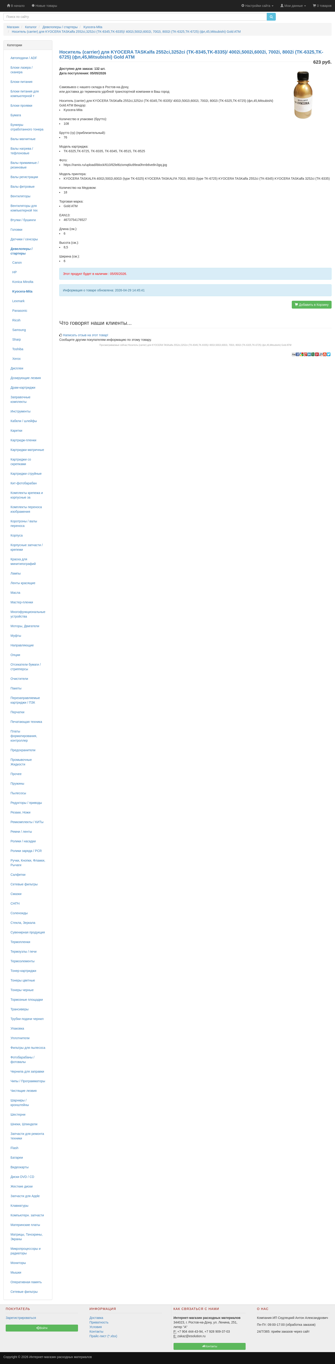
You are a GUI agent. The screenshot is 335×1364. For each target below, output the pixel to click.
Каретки (16, 430)
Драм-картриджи (23, 387)
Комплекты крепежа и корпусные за (27, 495)
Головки (16, 229)
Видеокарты (20, 1167)
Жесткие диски (22, 1186)
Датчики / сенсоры (24, 239)
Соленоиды (19, 913)
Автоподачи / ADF (24, 58)
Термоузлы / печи (24, 951)
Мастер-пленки (22, 602)
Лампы (16, 573)
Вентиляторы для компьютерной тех (24, 208)
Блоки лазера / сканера (21, 70)
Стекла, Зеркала (23, 923)
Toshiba (17, 349)
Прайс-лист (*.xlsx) (103, 1336)
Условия (95, 1327)
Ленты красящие (23, 583)
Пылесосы (18, 793)
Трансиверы (20, 1009)
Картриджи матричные (27, 450)
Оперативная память (26, 1282)
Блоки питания (21, 82)
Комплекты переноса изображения (26, 509)
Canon (16, 262)
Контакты (96, 1331)
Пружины (17, 783)
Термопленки (20, 942)
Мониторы (18, 1263)
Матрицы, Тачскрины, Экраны (27, 1237)
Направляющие (22, 645)
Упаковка (17, 1028)
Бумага (16, 115)
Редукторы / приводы (26, 803)
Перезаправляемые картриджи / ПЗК (25, 700)
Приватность (98, 1322)
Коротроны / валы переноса (24, 523)
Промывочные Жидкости (21, 762)
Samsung (18, 330)
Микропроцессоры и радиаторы (25, 1251)
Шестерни (18, 1114)
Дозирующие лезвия (26, 378)
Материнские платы (25, 1225)
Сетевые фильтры (24, 884)
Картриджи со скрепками (21, 462)
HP (14, 272)
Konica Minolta (22, 282)
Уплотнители (20, 1038)
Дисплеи (17, 368)
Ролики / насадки (23, 841)
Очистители (19, 679)
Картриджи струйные (26, 473)
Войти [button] (42, 1328)
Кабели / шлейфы (24, 421)
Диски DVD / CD (22, 1177)
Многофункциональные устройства (28, 614)
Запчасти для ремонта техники (27, 1136)
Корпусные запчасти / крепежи (27, 547)
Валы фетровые (23, 186)
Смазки (16, 894)
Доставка (96, 1318)
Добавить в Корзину (312, 304)
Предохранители (23, 750)
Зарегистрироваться (21, 1318)
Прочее (16, 774)
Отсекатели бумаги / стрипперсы (26, 667)
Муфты (16, 635)
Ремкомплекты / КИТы (27, 822)
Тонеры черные (22, 990)
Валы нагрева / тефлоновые (22, 151)
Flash (14, 1148)
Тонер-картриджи (23, 971)
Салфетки (18, 874)
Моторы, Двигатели (25, 626)
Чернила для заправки (27, 1071)
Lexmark (17, 301)
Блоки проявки (21, 105)
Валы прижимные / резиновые (25, 165)
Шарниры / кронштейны (20, 1102)
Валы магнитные (23, 139)
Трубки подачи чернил (27, 1019)
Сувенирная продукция (28, 932)
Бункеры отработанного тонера (27, 127)
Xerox (16, 359)
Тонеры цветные (23, 980)
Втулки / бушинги (23, 220)
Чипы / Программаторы (28, 1081)
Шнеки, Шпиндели (24, 1124)
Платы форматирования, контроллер (24, 735)
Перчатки (17, 712)
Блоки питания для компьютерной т (25, 93)
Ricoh (16, 320)
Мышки (16, 1272)
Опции (15, 655)
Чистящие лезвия (24, 1091)
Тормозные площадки (27, 999)
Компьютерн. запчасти (27, 1215)
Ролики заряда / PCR (26, 851)
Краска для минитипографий (23, 561)
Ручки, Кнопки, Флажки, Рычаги (28, 863)
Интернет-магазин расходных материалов (60, 1357)
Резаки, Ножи (20, 812)
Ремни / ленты (21, 831)
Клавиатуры (19, 1205)
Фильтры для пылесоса (28, 1047)
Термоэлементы (23, 961)
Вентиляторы (20, 196)
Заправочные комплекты (20, 399)
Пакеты (16, 688)
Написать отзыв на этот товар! (85, 335)
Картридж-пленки (23, 440)
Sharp (16, 339)
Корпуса (17, 535)
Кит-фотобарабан (24, 483)
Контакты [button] (209, 1346)
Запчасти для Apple (25, 1196)
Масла (15, 592)
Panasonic (19, 310)
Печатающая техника (26, 722)
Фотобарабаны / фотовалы (22, 1059)
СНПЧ (15, 903)
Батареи (17, 1157)
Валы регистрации (24, 177)
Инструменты (20, 411)
